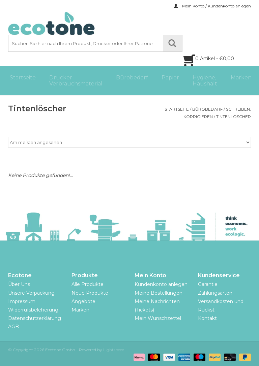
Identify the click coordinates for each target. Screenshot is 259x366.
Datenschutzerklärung (34, 318)
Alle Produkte (87, 284)
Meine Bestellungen (158, 293)
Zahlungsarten (215, 293)
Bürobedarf (132, 77)
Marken (241, 77)
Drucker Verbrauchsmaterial (76, 80)
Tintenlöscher (233, 116)
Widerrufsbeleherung (33, 310)
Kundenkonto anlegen (161, 284)
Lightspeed (113, 349)
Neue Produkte (89, 293)
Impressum (21, 301)
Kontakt (207, 318)
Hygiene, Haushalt (205, 80)
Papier (170, 77)
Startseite (23, 77)
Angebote (83, 301)
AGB (13, 327)
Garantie (208, 284)
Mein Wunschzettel (158, 318)
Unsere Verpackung (31, 293)
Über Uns (19, 284)
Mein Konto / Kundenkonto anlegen (212, 5)
